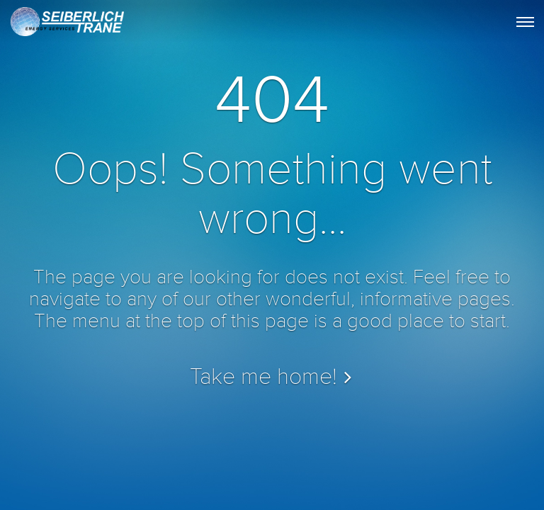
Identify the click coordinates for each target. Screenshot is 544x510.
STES (66, 25)
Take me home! (263, 377)
